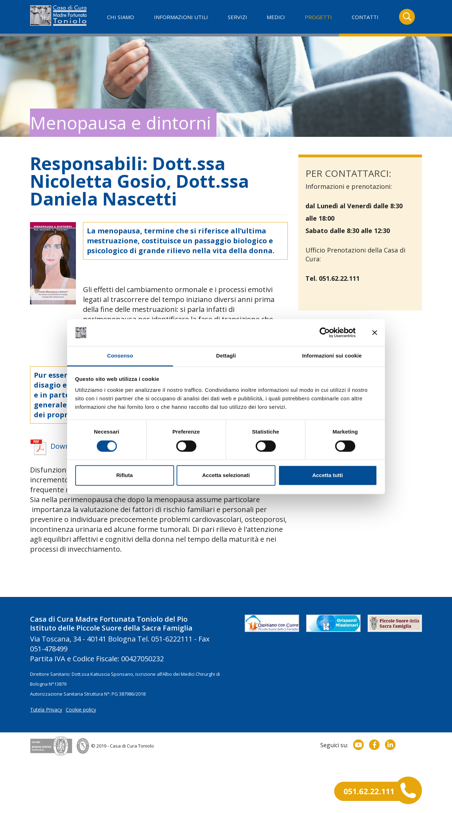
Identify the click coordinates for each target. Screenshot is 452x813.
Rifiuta (124, 475)
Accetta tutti (327, 475)
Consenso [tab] (120, 356)
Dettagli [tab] (226, 356)
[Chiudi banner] (374, 332)
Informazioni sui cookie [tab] (332, 356)
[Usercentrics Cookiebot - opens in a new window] (325, 332)
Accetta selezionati (226, 475)
